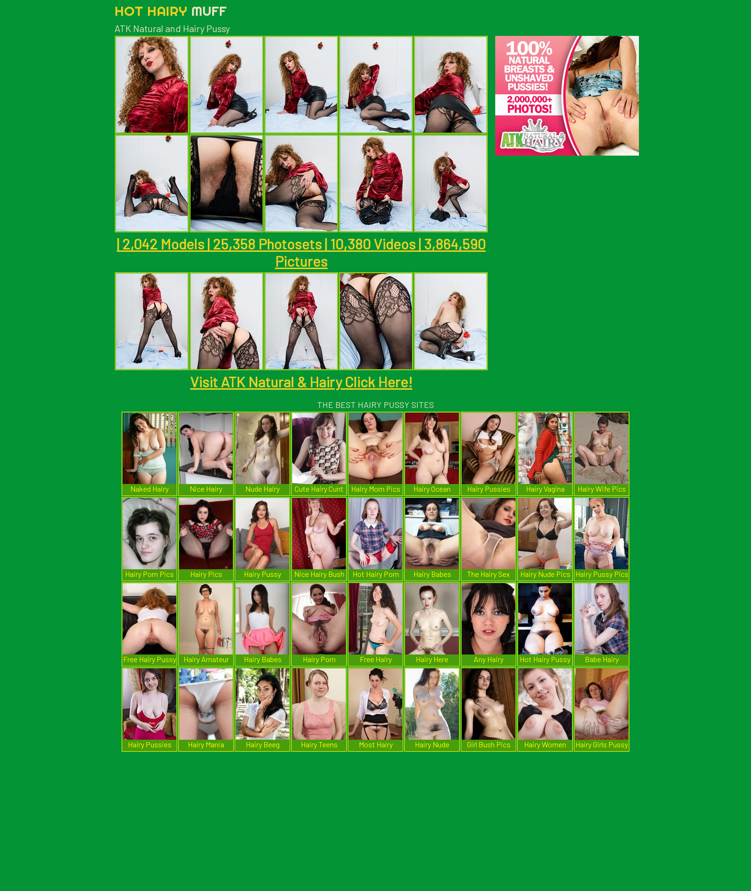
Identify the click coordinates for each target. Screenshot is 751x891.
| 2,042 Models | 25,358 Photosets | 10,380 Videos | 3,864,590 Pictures (301, 252)
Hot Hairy (170, 10)
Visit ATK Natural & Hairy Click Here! (301, 381)
